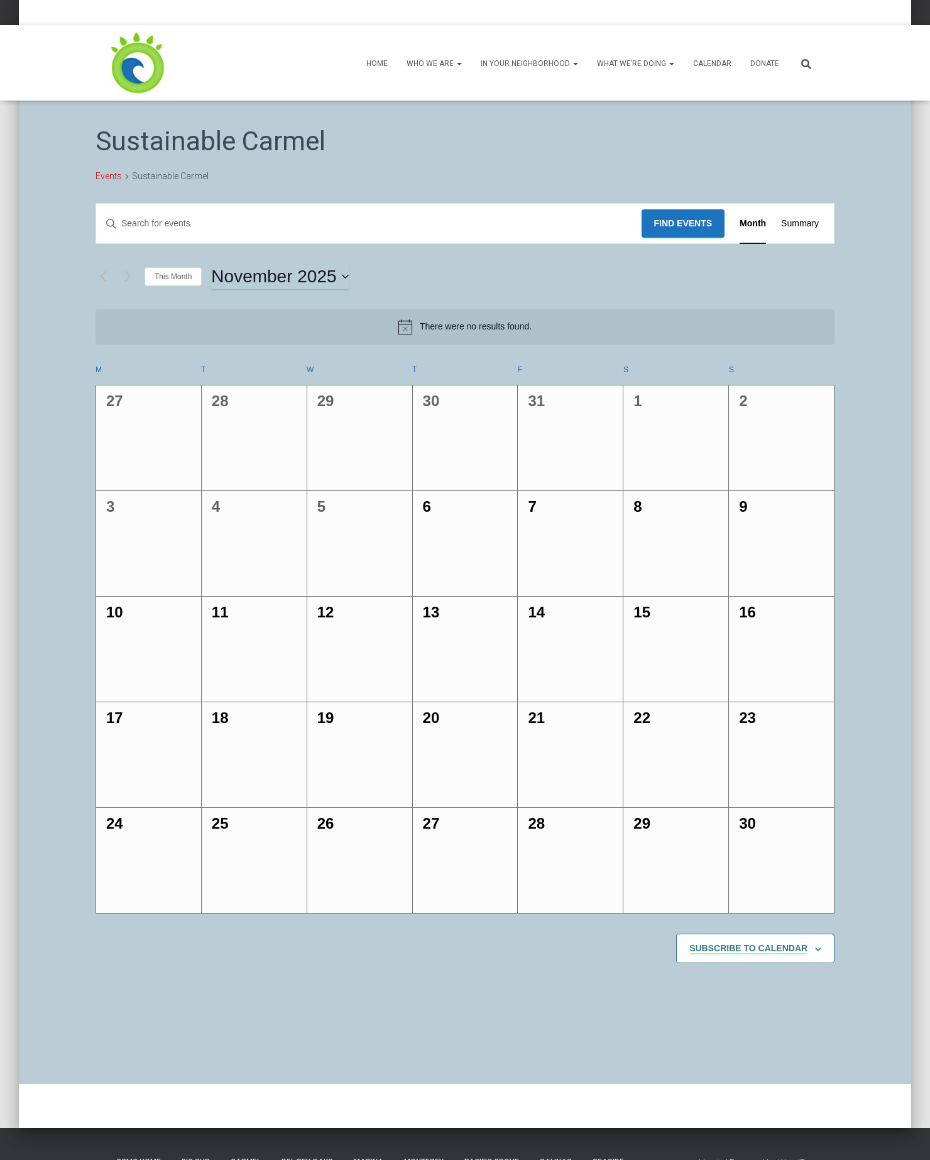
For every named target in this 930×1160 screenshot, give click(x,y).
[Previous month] (103, 276)
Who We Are (434, 63)
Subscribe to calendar (748, 948)
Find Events (683, 223)
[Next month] (127, 276)
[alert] (465, 327)
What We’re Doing (635, 63)
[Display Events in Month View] (753, 223)
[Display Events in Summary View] (800, 223)
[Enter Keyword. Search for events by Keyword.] (369, 223)
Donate (764, 63)
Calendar (712, 63)
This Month (173, 276)
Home (377, 63)
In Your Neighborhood (529, 63)
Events (109, 176)
